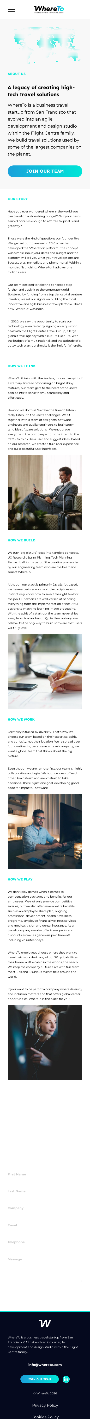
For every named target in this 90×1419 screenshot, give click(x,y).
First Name (16, 1167)
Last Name (16, 1184)
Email (12, 1218)
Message (14, 1252)
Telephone (16, 1235)
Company (15, 1201)
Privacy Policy (45, 1405)
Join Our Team (45, 171)
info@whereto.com (45, 1364)
